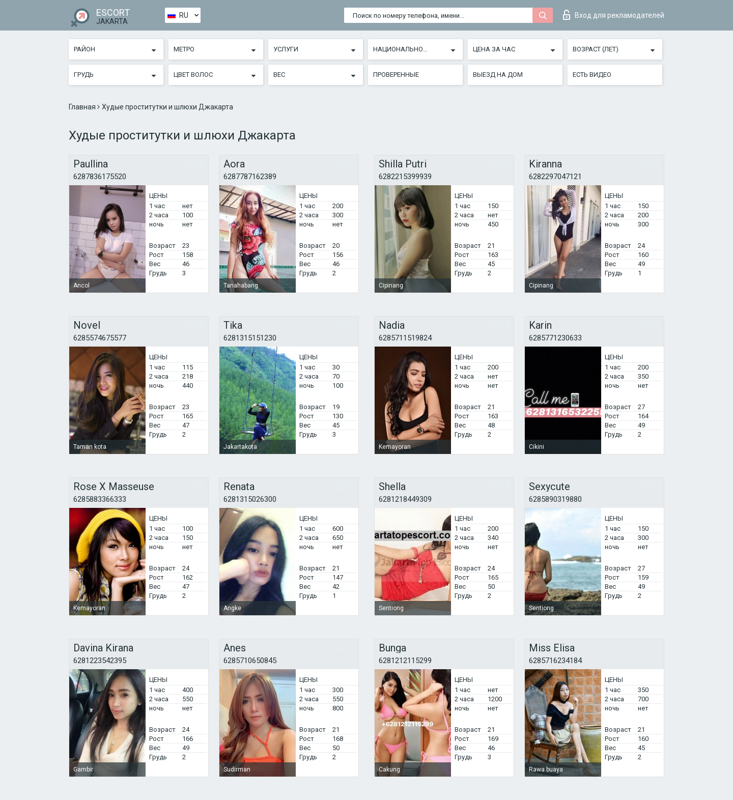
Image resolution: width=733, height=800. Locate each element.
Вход (613, 14)
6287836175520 (99, 176)
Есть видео (592, 74)
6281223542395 (99, 660)
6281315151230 (249, 337)
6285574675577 (99, 337)
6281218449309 (405, 499)
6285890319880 (555, 499)
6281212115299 (405, 660)
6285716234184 (555, 660)
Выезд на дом (498, 74)
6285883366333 (99, 499)
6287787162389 (249, 176)
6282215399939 (405, 176)
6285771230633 (555, 337)
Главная (83, 107)
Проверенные (396, 74)
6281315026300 (249, 499)
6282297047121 (555, 176)
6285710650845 (249, 660)
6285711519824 (405, 337)
